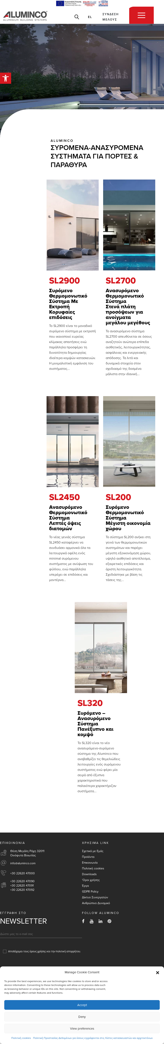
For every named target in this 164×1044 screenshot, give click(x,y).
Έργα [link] (85, 886)
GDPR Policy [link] (90, 891)
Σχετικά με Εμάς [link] (92, 851)
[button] (157, 972)
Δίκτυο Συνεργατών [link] (95, 897)
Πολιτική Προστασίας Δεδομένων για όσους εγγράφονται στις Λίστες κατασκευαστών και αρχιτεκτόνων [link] (93, 1038)
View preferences (82, 1029)
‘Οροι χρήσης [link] (91, 880)
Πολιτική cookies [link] (21, 1038)
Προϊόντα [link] (88, 857)
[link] (5, 78)
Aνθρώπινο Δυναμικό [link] (96, 903)
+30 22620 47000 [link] (22, 873)
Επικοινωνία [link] (90, 862)
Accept (82, 1005)
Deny (82, 1017)
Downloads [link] (89, 874)
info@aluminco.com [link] (22, 863)
